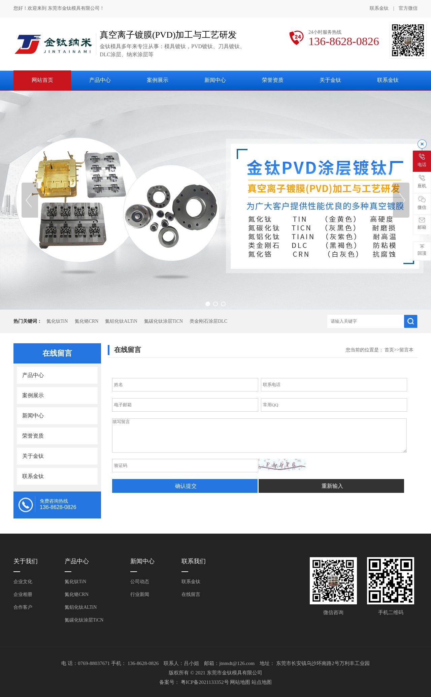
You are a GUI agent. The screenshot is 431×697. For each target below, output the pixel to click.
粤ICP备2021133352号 (205, 682)
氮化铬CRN (87, 321)
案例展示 (157, 80)
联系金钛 (379, 8)
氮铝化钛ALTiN (121, 321)
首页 (389, 349)
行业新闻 (139, 594)
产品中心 (100, 80)
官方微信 (408, 9)
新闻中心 (215, 80)
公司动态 (139, 581)
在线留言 (190, 594)
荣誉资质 (273, 80)
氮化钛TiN (57, 321)
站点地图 (262, 682)
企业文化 (22, 581)
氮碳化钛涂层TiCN (163, 321)
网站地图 (241, 682)
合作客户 (22, 607)
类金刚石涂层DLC (208, 321)
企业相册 (22, 594)
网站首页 (42, 80)
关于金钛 (330, 80)
